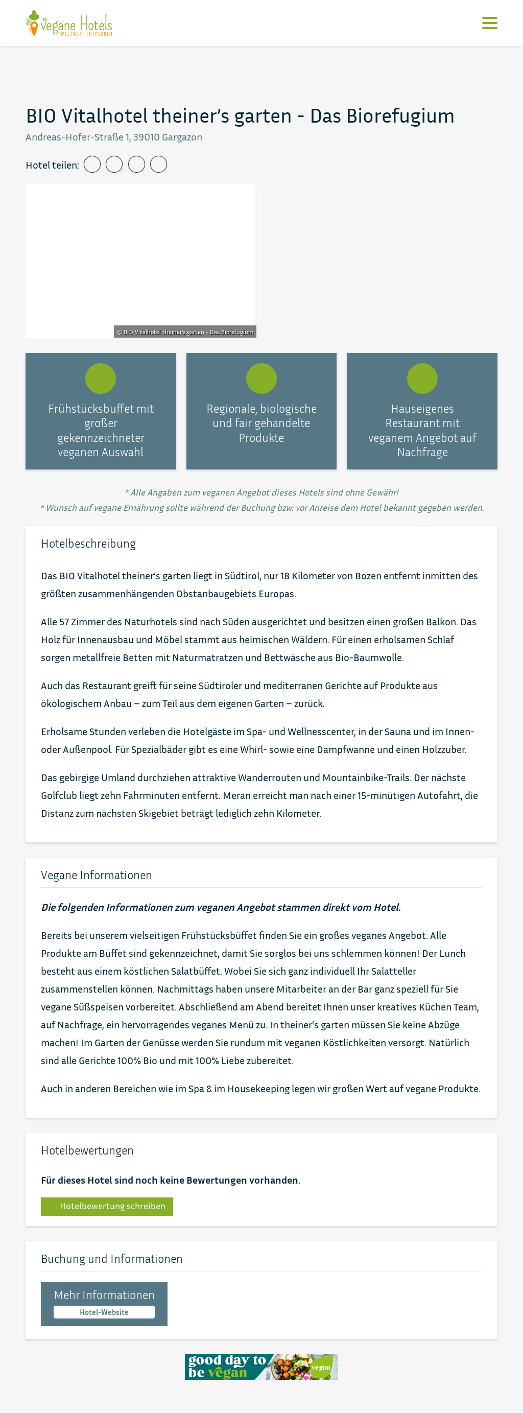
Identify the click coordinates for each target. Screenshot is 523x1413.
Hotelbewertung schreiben (107, 1205)
